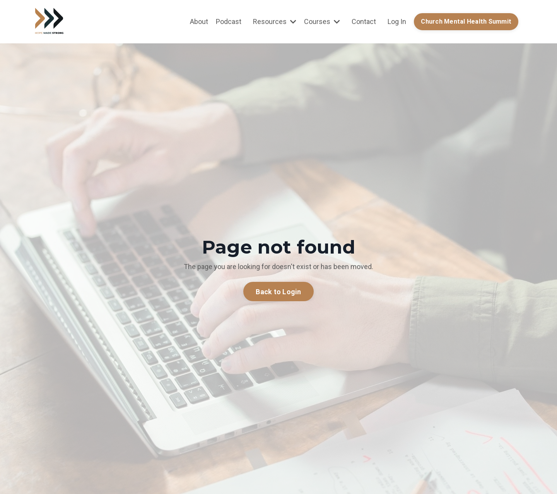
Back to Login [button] (278, 292)
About (199, 21)
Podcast (228, 21)
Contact (364, 21)
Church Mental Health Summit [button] (466, 21)
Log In (397, 21)
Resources (274, 21)
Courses (322, 21)
